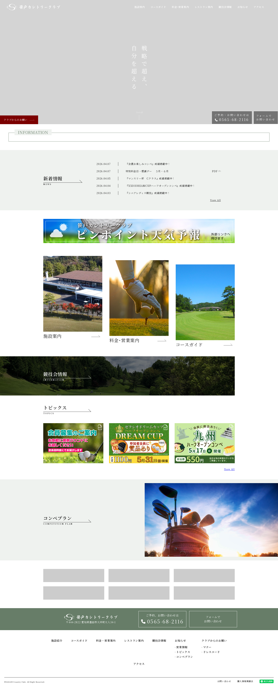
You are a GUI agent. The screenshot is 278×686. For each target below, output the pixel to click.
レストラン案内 (204, 7)
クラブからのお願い (19, 119)
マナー (207, 647)
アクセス (259, 7)
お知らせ (242, 7)
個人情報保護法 (245, 681)
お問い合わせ (224, 681)
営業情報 (181, 647)
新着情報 (62, 180)
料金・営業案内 (106, 640)
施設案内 (139, 7)
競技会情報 (225, 7)
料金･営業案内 (180, 7)
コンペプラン (67, 520)
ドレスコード (211, 652)
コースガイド (158, 7)
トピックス (182, 652)
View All (215, 200)
